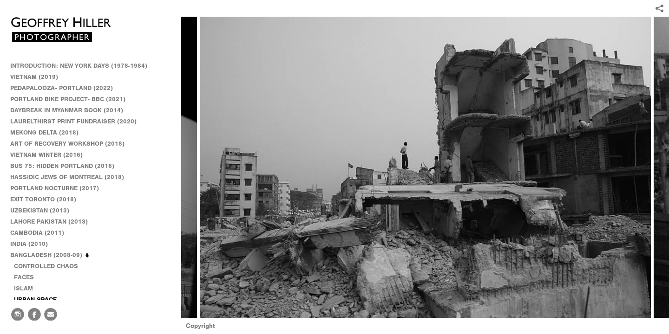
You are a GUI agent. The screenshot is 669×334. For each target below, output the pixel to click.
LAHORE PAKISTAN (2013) (53, 221)
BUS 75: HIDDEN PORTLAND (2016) (62, 165)
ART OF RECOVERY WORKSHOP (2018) (67, 143)
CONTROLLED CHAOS (46, 266)
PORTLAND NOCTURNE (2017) (54, 188)
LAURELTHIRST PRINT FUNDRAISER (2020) (73, 121)
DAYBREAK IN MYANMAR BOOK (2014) (66, 110)
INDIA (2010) (33, 244)
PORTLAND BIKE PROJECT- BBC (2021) (67, 99)
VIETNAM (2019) (34, 76)
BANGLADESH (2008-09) (50, 255)
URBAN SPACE (35, 299)
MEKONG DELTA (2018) (44, 132)
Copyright (200, 326)
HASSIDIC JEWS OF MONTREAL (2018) (67, 176)
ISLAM (23, 288)
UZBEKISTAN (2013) (39, 210)
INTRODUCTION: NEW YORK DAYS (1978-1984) (78, 65)
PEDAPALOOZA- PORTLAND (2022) (61, 87)
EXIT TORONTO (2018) (43, 199)
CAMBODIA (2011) (41, 233)
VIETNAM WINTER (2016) (50, 155)
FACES (24, 277)
